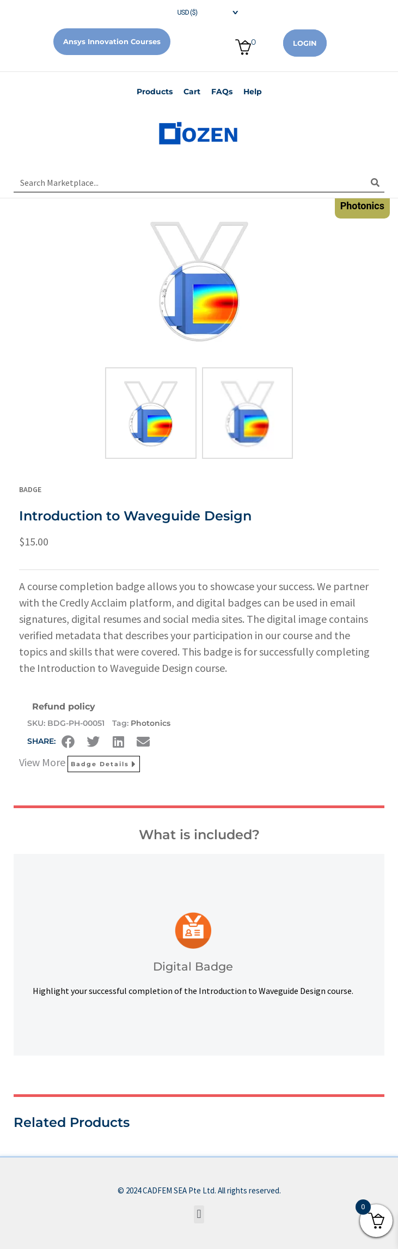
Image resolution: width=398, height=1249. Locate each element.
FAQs (221, 91)
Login (305, 43)
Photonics (150, 723)
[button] (68, 741)
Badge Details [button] (104, 764)
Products (155, 91)
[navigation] (199, 11)
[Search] (374, 182)
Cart (191, 91)
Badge (30, 489)
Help (252, 91)
